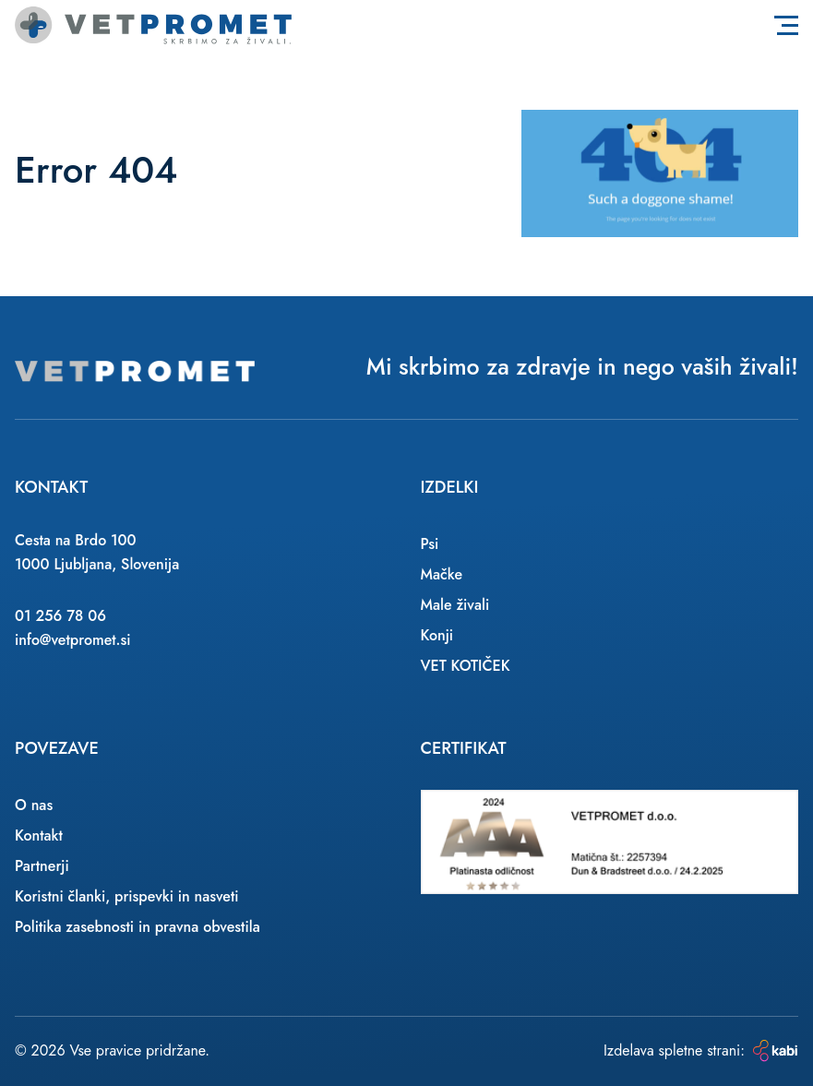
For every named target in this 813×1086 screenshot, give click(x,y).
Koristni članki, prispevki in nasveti (127, 896)
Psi (430, 544)
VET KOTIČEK (465, 665)
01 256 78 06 (60, 616)
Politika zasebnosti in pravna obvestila (137, 926)
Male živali (455, 604)
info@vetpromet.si (73, 639)
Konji (437, 635)
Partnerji (42, 866)
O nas (34, 805)
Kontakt (39, 835)
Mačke (442, 574)
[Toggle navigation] (786, 25)
